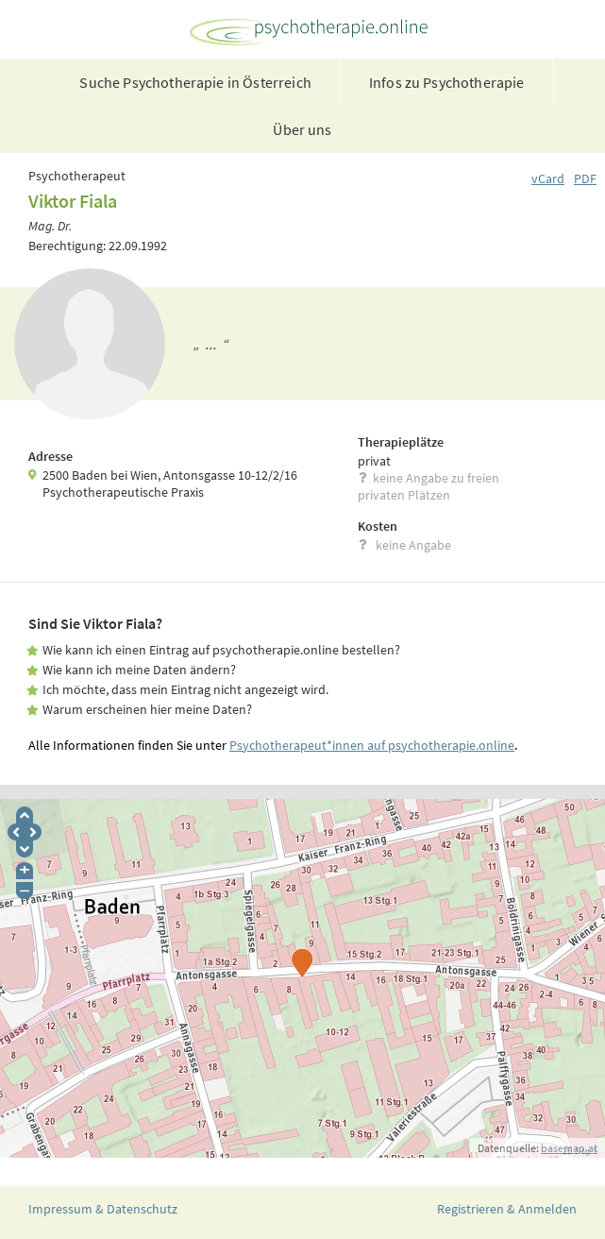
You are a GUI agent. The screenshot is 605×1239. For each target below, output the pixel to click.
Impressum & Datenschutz (102, 1208)
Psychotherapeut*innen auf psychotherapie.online (371, 745)
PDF (585, 178)
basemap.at (569, 1148)
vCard (547, 178)
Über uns (302, 129)
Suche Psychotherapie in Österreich (195, 82)
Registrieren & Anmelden (507, 1208)
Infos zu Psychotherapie (447, 82)
